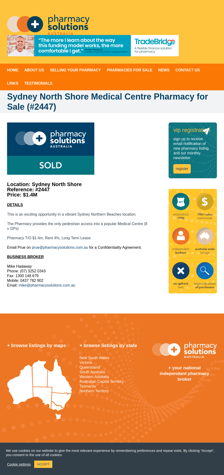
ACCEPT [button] (43, 464)
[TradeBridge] (93, 45)
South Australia (92, 372)
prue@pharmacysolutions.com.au (60, 247)
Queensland (89, 367)
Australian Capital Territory (101, 381)
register (182, 169)
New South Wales (94, 358)
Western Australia (94, 377)
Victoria (85, 363)
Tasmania (87, 386)
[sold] (78, 148)
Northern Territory (94, 391)
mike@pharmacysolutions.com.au (47, 285)
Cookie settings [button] (19, 464)
